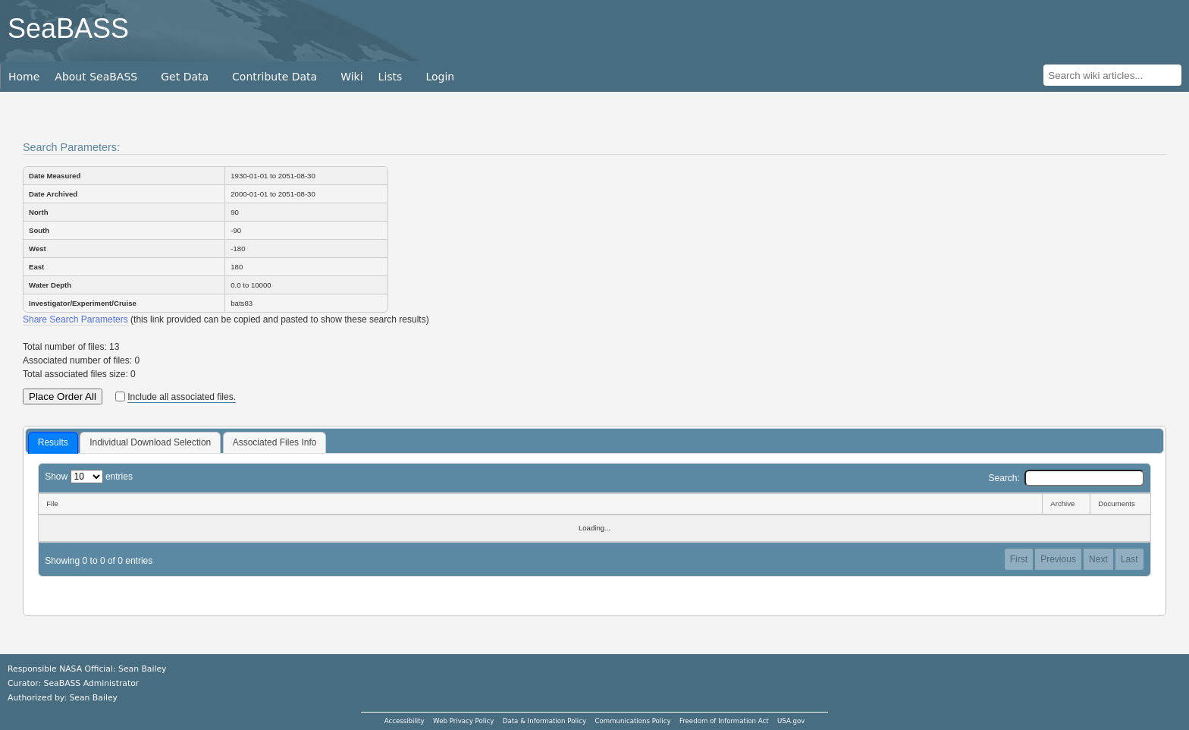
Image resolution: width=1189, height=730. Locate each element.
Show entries (89, 476)
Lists (390, 77)
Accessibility (404, 721)
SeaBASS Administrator (92, 683)
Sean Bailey (93, 698)
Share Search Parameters (75, 319)
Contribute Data (274, 77)
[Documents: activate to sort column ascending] (1120, 503)
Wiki (351, 77)
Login (439, 77)
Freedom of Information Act (724, 721)
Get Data (185, 77)
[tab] (53, 443)
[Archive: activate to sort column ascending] (1066, 503)
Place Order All (62, 396)
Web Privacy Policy (463, 721)
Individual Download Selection (150, 442)
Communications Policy (632, 721)
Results (53, 442)
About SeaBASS (96, 77)
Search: (1066, 478)
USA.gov (791, 721)
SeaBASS (68, 28)
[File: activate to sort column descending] (540, 503)
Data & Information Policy (544, 721)
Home (23, 77)
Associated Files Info (275, 442)
